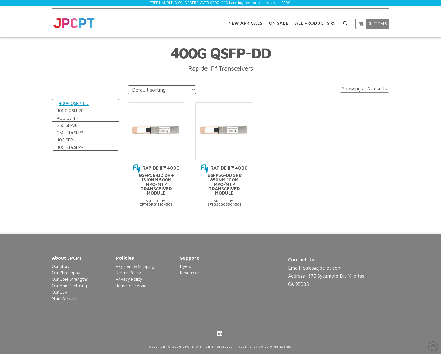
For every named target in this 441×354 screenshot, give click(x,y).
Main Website (64, 298)
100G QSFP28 (70, 110)
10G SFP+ (66, 139)
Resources (190, 272)
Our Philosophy (66, 272)
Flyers (185, 266)
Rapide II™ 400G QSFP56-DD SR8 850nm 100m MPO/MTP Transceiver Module (224, 180)
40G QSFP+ (68, 117)
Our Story (61, 266)
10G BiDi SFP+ (70, 147)
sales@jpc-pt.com (322, 268)
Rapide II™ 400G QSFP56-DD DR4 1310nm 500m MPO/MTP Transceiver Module (156, 180)
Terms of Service (132, 285)
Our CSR (59, 291)
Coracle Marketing (275, 346)
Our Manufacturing (69, 285)
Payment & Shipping (135, 266)
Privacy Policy (129, 279)
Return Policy (128, 272)
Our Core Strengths (70, 279)
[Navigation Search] (345, 22)
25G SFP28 (67, 125)
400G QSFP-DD (74, 103)
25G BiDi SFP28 (71, 132)
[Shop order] (162, 89)
